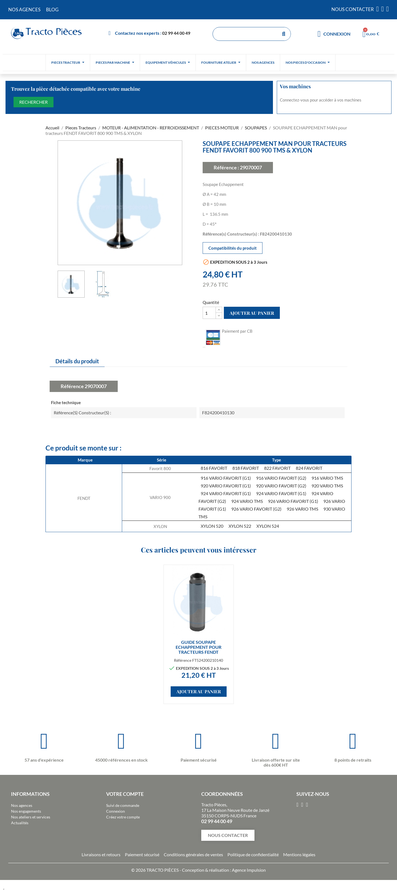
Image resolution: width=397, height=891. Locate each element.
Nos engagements (26, 811)
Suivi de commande (122, 805)
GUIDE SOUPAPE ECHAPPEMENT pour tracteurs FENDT (198, 647)
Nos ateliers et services (30, 817)
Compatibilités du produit (232, 248)
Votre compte (125, 794)
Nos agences (21, 805)
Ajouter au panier (252, 313)
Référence (72, 386)
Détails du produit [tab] (77, 361)
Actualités (19, 822)
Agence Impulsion (249, 870)
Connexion (115, 811)
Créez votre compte (123, 817)
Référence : (226, 167)
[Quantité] (209, 313)
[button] (227, 835)
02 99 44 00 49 (176, 33)
